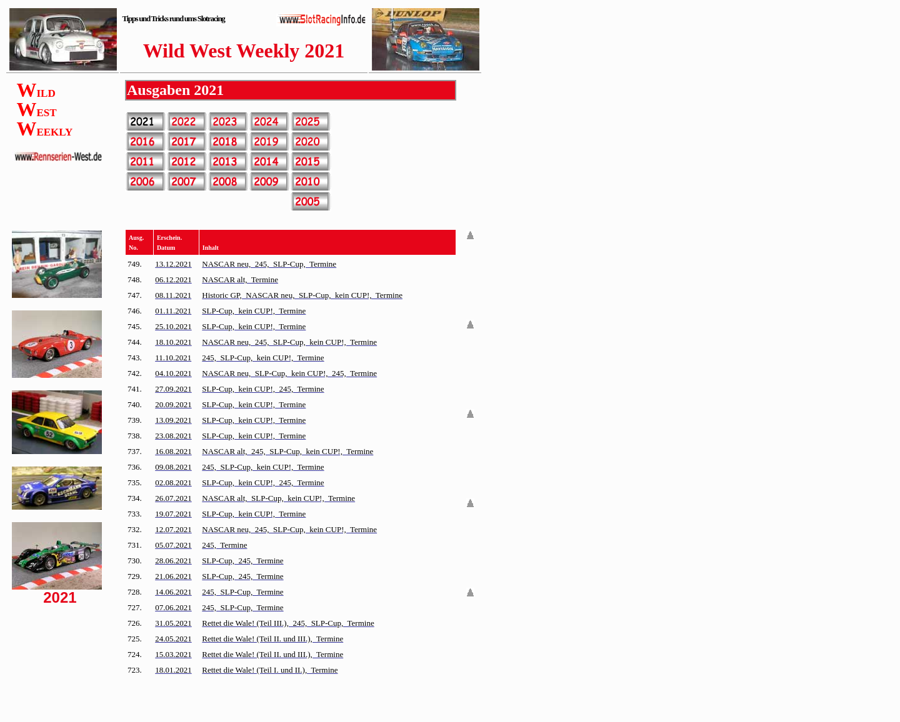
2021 (209, 90)
